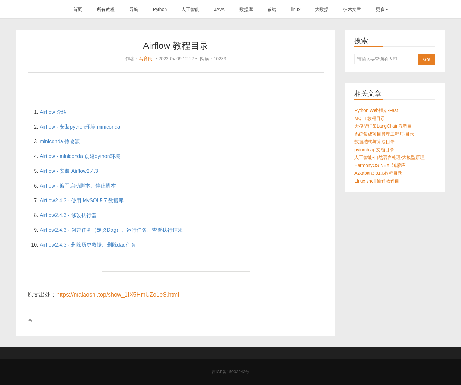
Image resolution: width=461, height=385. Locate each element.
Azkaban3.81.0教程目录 (378, 173)
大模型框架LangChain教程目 (383, 126)
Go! (426, 59)
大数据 (321, 9)
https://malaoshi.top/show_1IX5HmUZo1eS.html (117, 294)
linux (296, 9)
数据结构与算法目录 (374, 141)
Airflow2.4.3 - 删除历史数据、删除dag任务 (88, 244)
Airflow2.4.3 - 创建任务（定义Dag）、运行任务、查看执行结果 (111, 230)
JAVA (219, 9)
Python (160, 9)
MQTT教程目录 (369, 118)
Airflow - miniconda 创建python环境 (80, 156)
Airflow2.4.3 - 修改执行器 (68, 215)
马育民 (145, 58)
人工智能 (190, 9)
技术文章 (352, 9)
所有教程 (106, 9)
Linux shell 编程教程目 (376, 181)
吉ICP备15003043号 (231, 371)
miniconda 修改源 (60, 141)
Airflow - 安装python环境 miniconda (80, 127)
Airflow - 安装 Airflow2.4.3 (69, 171)
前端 (272, 9)
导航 (133, 9)
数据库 (246, 9)
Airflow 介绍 (53, 112)
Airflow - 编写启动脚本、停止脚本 (78, 185)
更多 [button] (382, 9)
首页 (77, 9)
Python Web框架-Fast (376, 110)
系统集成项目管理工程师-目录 (384, 134)
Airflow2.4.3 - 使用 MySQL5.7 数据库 (82, 200)
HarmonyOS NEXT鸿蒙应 (380, 165)
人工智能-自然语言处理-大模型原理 (389, 157)
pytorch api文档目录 (374, 149)
